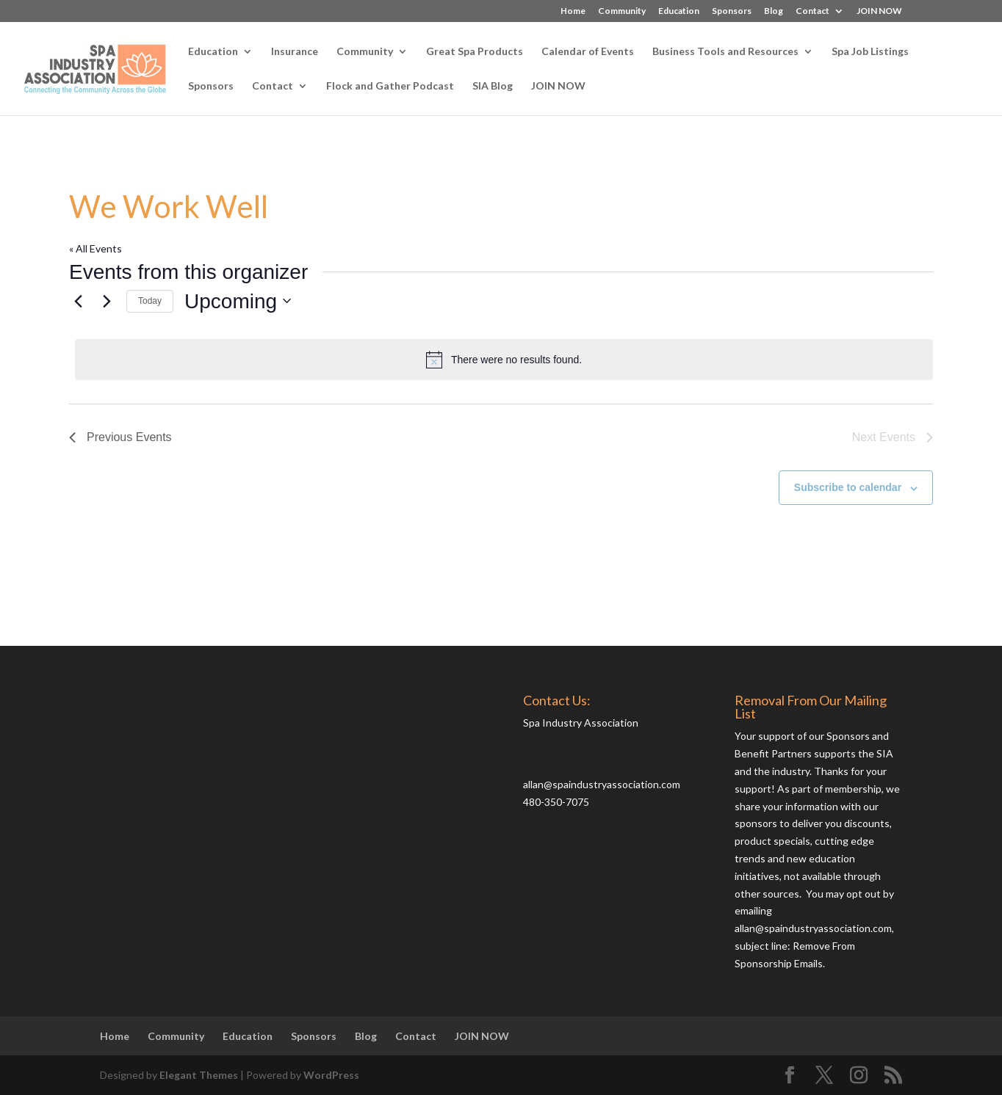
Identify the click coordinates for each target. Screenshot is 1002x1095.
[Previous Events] (78, 301)
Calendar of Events (587, 51)
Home (573, 11)
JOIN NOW (879, 11)
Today (150, 301)
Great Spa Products (474, 51)
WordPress (331, 1075)
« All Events (95, 248)
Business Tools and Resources (725, 51)
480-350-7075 (556, 802)
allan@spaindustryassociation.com (601, 784)
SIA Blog (492, 86)
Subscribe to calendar (847, 487)
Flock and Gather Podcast (390, 86)
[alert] (504, 359)
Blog (773, 11)
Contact (812, 11)
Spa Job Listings (870, 51)
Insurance (294, 51)
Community (622, 11)
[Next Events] (106, 301)
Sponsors (732, 11)
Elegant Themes (198, 1075)
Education (678, 11)
